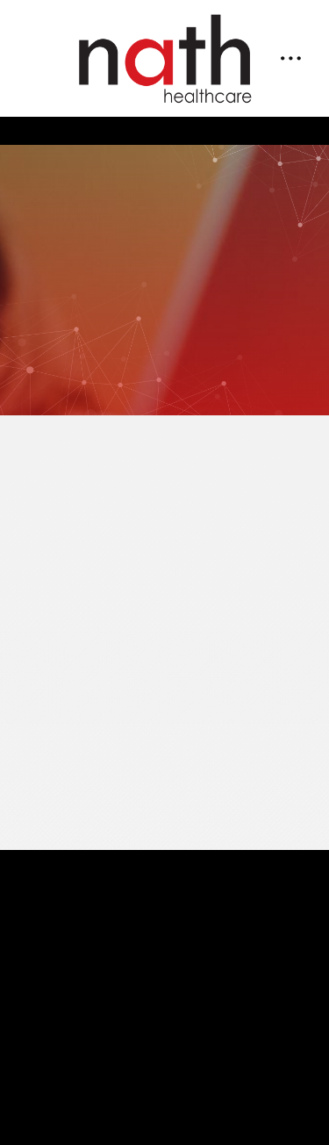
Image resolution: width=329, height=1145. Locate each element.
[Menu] (290, 59)
